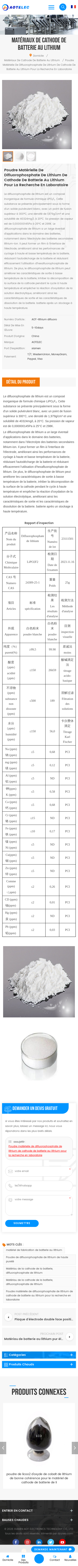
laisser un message (39, 1559)
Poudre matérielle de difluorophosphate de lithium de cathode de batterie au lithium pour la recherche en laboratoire (38, 1175)
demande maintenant (51, 1550)
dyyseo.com (65, 1534)
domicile (36, 56)
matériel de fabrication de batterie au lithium (34, 1250)
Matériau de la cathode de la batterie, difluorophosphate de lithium (29, 1271)
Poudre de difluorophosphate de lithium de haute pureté (37, 1259)
